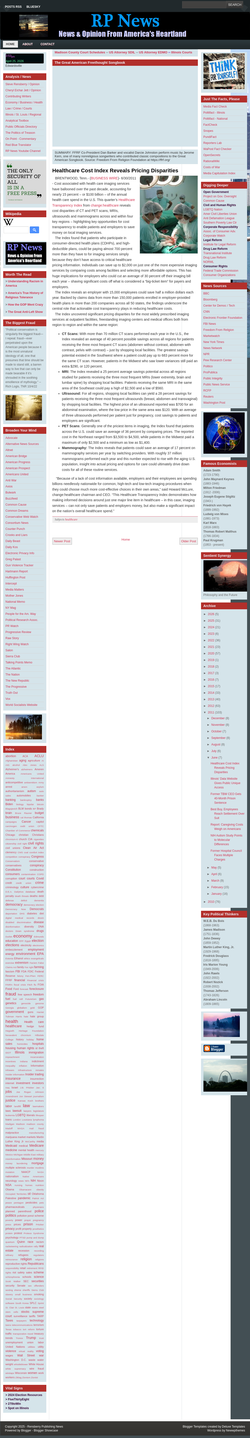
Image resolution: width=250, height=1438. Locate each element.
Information (37, 1065)
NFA (27, 1180)
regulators (38, 1255)
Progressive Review (18, 632)
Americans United (17, 474)
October (216, 731)
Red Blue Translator (18, 145)
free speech (25, 994)
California (38, 817)
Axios (9, 486)
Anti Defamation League (219, 218)
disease (39, 922)
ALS (41, 765)
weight (9, 1364)
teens (8, 1325)
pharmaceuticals (15, 1206)
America (10, 773)
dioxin (41, 918)
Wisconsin (21, 1372)
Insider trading (34, 1074)
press (8, 1224)
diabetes (32, 913)
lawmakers (38, 1106)
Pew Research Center (217, 360)
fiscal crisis (20, 984)
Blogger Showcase (46, 1430)
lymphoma (38, 1119)
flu (35, 984)
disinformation (13, 926)
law (26, 1105)
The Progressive (16, 686)
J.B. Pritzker (27, 1087)
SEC (26, 1281)
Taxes (9, 1320)
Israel (14, 1087)
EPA (40, 954)
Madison (20, 1124)
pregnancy (38, 1220)
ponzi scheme (36, 1215)
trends (9, 1338)
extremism (21, 962)
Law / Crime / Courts (19, 108)
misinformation (13, 1159)
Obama (10, 1189)
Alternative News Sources (22, 444)
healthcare (14, 1026)
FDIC (31, 971)
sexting (9, 1290)
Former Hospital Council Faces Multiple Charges (226, 855)
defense (10, 900)
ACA (25, 756)
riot (14, 1272)
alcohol (16, 765)
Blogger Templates (195, 1426)
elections (12, 945)
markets (31, 1137)
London (17, 1119)
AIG (8, 765)
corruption (11, 878)
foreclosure (36, 989)
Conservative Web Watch (22, 516)
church (23, 839)
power (18, 1220)
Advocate (12, 438)
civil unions (13, 847)
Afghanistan (12, 760)
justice (11, 1100)
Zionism (26, 1377)
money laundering (16, 1163)
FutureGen (31, 999)
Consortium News (17, 523)
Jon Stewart (25, 1096)
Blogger (26, 1430)
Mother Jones (14, 595)
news (21, 1180)
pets (41, 1202)
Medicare (36, 1145)
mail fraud (36, 1128)
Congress (37, 856)
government (15, 1012)
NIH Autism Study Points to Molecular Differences (226, 840)
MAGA (20, 1128)
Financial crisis (35, 980)
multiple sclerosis (16, 1167)
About (28, 44)
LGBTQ (20, 1115)
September (218, 738)
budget (39, 813)
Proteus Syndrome (34, 1233)
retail (22, 1268)
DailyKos (19, 891)
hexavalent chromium (18, 1035)
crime (39, 883)
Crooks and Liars (17, 535)
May (214, 867)
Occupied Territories (16, 1194)
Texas (9, 1329)
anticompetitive (14, 782)
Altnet (9, 450)
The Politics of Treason (20, 132)
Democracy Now (16, 909)
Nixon (40, 1180)
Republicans (36, 1263)
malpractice (12, 1132)
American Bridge (16, 456)
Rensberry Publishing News (45, 1426)
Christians (38, 834)
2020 (211, 653)
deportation (11, 913)
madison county (35, 1124)
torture (40, 1329)
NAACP (25, 1171)
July (213, 751)
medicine (11, 1150)
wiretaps (10, 1373)
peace (9, 1202)
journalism (38, 1096)
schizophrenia (13, 1277)
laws (8, 1110)
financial (19, 980)
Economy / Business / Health (24, 102)
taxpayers (21, 1320)
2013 (211, 699)
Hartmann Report (17, 571)
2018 (211, 666)
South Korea (22, 1303)
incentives (11, 1061)
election (38, 941)
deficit (24, 900)
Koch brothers (36, 1100)
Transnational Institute (217, 253)
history (20, 1039)
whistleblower (21, 1364)
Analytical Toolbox (17, 120)
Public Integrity (213, 378)
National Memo (15, 601)
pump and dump (35, 1237)
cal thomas (26, 817)
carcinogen (11, 826)
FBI (18, 971)
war (41, 1355)
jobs (9, 1092)
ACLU (39, 756)
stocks (25, 1311)
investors (38, 1083)
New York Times (213, 342)
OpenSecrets (211, 155)
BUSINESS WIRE (104, 178)
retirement (32, 1268)
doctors (9, 931)
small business (23, 1294)
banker (40, 795)
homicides (22, 1044)
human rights (25, 1048)
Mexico (9, 1154)
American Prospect (18, 468)
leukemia (10, 1115)
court (22, 878)
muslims (39, 1167)
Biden (9, 804)
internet (10, 1083)
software (10, 1303)
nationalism (12, 1176)
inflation (23, 1065)
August (215, 744)
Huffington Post (15, 577)
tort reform (28, 1329)
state (28, 1307)
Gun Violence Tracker (19, 565)
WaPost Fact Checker (217, 149)
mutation (10, 1172)
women (32, 1373)
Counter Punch (15, 529)
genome (39, 1003)
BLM (21, 808)
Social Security (14, 1298)
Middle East (30, 1154)
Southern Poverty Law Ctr (220, 222)
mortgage (38, 1163)
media (40, 1141)
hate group (37, 1016)
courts (31, 878)
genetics (11, 1003)
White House (36, 1364)
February (217, 887)
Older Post (188, 541)
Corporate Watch (214, 235)
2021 (211, 647)
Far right (29, 967)
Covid (40, 878)
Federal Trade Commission (220, 270)
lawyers (28, 1111)
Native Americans (33, 1176)
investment (23, 1083)
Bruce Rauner (23, 813)
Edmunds (39, 936)
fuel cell (18, 999)
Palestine (11, 1198)
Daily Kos (12, 547)
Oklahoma (38, 1193)
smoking (39, 1294)
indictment (38, 1061)
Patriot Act (38, 1198)
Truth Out (12, 692)
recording (39, 1250)
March (215, 880)
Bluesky (33, 6)
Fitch (29, 984)
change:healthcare (105, 205)
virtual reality (26, 1351)
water (40, 1359)
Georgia (10, 1007)
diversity (29, 926)
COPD (40, 874)
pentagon (19, 1202)
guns (30, 1012)
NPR (206, 354)
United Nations (15, 1346)
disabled (10, 922)
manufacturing (36, 1132)
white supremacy (16, 1368)
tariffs (32, 1316)
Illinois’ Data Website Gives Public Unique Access (225, 783)
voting (40, 1351)
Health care (34, 1022)
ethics (27, 958)
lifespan (40, 1115)
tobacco (17, 1329)
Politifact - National (215, 118)
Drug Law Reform (214, 257)
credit (9, 882)
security (10, 1285)
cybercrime (37, 887)
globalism (22, 1007)
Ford (16, 988)
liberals (30, 1115)
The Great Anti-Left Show (25, 312)
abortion (11, 756)
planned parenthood (19, 1211)
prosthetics (38, 1229)
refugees (23, 1255)
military (40, 1154)
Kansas (22, 1100)
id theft (39, 1048)
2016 (211, 679)
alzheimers (26, 769)
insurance (13, 1078)
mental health (26, 1150)
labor (9, 1106)
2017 (211, 673)
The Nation (13, 674)
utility (41, 1346)
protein (9, 1233)
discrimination (24, 922)
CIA (30, 839)
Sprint (41, 1303)
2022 (211, 640)
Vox (8, 699)
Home (10, 44)
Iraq (8, 1087)
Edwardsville (14, 65)
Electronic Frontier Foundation (222, 317)
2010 (211, 901)
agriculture (34, 760)
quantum (10, 1242)
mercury (39, 1150)
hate (26, 1016)
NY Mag (11, 608)
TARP (40, 1316)
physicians (38, 1207)
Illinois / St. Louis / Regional (23, 114)
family (20, 967)
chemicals (37, 830)
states (35, 1307)
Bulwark (11, 492)
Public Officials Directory (21, 126)
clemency (11, 852)
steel (41, 1307)
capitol (40, 821)
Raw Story (12, 638)
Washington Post (214, 402)
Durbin (9, 936)
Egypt (28, 941)
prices (17, 1224)
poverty (9, 1220)
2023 (211, 633)
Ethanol (18, 958)
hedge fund (35, 1026)
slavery (9, 1294)
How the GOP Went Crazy (25, 304)
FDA (24, 971)
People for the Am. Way (21, 614)
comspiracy (24, 856)
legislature (38, 1111)
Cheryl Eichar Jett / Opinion (23, 90)
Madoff (9, 1128)
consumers (13, 874)
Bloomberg (210, 299)
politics (11, 1215)
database (30, 891)
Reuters (208, 396)
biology (20, 804)
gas (41, 999)
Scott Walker (13, 1281)
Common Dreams (17, 510)
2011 (211, 712)
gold (32, 1007)
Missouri (26, 1159)
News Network (212, 348)
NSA (9, 1185)
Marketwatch (211, 336)
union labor (35, 1342)
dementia (39, 900)
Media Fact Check (215, 106)
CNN (206, 311)
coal (26, 852)
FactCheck (210, 124)
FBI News (209, 324)
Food (9, 989)
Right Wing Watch (17, 644)
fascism (10, 971)
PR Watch (12, 626)
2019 (211, 660)
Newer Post (62, 541)
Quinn (21, 1242)
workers (10, 1377)
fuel (8, 999)
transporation (19, 1333)
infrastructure (25, 1070)
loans (9, 1119)
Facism (33, 962)
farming (39, 967)
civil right (22, 843)
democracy (14, 904)
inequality (11, 1065)
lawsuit (17, 1110)
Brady (40, 808)
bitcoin (40, 804)
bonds (28, 808)
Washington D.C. (16, 1359)
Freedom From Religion (218, 330)
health (12, 1021)
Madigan (10, 1124)
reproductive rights (16, 1263)
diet (42, 913)
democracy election (34, 904)
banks (40, 800)
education (12, 941)
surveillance (20, 1316)
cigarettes (39, 839)
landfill (17, 1106)
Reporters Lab (212, 143)
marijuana (11, 1137)
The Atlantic (13, 668)
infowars (10, 1070)
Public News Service (216, 384)
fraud (11, 993)
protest (18, 1233)
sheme (17, 1290)
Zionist (34, 1377)
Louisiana (27, 1119)
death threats (22, 896)
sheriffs (26, 1290)
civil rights (36, 843)
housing (11, 1048)
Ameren (39, 769)
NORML (208, 262)
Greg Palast (13, 559)
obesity (40, 1189)
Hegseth (10, 1030)
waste (32, 1359)
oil (29, 1194)
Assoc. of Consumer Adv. (219, 231)
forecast (24, 989)
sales (29, 1272)
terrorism (38, 1324)
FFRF (9, 980)
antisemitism (30, 782)
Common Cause (16, 504)
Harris (19, 1016)
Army (41, 782)
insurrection (37, 1078)
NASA (40, 1172)
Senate (21, 1285)
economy (22, 935)
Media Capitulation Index (219, 173)
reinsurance (12, 1259)
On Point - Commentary (21, 139)
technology (37, 1320)
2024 (211, 627)
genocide (26, 1003)
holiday (30, 1039)
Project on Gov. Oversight (220, 196)
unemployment (14, 1342)
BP (34, 808)
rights (8, 1272)
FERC (40, 976)
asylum (40, 787)
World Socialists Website (22, 705)
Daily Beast (13, 541)
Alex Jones (29, 765)
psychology (12, 1237)
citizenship (11, 843)
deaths (34, 896)
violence (11, 1351)
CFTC (41, 826)
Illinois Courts (181, 52)
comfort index (36, 852)
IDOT (8, 1052)
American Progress (18, 462)
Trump (31, 1338)
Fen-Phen (30, 976)
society (28, 1298)
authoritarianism (15, 791)
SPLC (33, 1303)
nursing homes (23, 1185)
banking (11, 800)
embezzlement (14, 949)
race (30, 1242)
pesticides (31, 1202)
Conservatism (13, 861)
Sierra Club (13, 656)
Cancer (26, 821)
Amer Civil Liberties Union (220, 214)
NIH (33, 1180)
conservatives (14, 865)
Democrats (37, 909)
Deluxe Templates (233, 1426)
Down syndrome (25, 931)
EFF (21, 941)
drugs (40, 931)
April (214, 874)
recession (23, 1250)
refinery (9, 1255)
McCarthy (30, 1141)
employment (36, 949)
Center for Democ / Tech (219, 305)
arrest (9, 786)
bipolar (30, 804)
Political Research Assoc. (22, 620)
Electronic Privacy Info (20, 553)
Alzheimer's (12, 769)
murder (30, 1167)
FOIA (41, 984)
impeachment (13, 1057)
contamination (28, 874)
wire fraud (36, 1368)
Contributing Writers (18, 96)
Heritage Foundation (31, 1030)
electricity (26, 945)
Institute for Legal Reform (219, 244)
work (41, 1372)
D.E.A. (9, 891)
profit (18, 1228)
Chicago (10, 834)
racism (40, 1241)
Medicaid (11, 1145)
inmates (40, 1070)
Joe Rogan (23, 1092)
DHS (22, 913)
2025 (211, 620)
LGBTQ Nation (213, 209)
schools (26, 1276)
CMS (20, 852)
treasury (39, 1333)
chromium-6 (12, 839)
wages (9, 1355)
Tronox (19, 1338)
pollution (22, 1215)
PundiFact (210, 137)
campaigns (11, 821)
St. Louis (19, 1307)
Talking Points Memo (19, 662)
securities (38, 1281)
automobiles (24, 795)
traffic (9, 1333)
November (218, 725)
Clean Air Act (33, 848)
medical (23, 1145)
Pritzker (40, 1224)
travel (30, 1333)
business (12, 817)
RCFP (207, 390)
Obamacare (25, 1189)
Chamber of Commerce (18, 830)
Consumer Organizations (219, 275)
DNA (41, 926)
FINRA (9, 984)
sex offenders (36, 1285)
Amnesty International (25, 778)
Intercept (11, 583)
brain (9, 813)
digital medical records (20, 918)
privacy (10, 1228)
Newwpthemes (235, 1430)
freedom (38, 994)
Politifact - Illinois (214, 112)
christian (23, 834)
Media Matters (15, 589)
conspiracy (37, 865)
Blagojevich (11, 808)
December (218, 718)
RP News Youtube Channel (23, 151)
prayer (27, 1220)
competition (11, 856)
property (27, 1228)
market (22, 1137)
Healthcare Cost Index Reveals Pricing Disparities (115, 170)
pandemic (24, 1198)
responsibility (12, 1268)
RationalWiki (211, 161)
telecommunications (22, 1325)
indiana (24, 1061)
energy (10, 954)
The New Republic (17, 680)
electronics (38, 945)
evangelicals (37, 958)
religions (39, 1259)
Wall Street (26, 1355)
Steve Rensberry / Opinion (23, 84)
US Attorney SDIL (122, 52)
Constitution (13, 869)
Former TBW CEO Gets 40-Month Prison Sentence (225, 798)
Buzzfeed (12, 498)
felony (20, 976)
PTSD (22, 1237)
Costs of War (211, 167)
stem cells (12, 1312)
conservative (36, 861)
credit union (23, 883)
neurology (11, 1180)
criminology (12, 887)
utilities (31, 1347)
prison (28, 1224)
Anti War (11, 480)
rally (36, 1246)
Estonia (9, 958)
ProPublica (210, 372)
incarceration (37, 1057)
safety (21, 1272)
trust (41, 1338)
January (216, 893)
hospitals (38, 1043)
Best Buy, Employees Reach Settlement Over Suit (227, 814)
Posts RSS (13, 6)
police (39, 1211)
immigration (36, 1052)
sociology (39, 1298)
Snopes (208, 131)
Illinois (19, 1052)
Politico (208, 366)
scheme (38, 1272)
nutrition (39, 1185)
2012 (211, 706)
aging (22, 760)
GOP (41, 1007)
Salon (9, 650)
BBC (206, 293)
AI (42, 760)
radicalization (26, 1246)
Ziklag (18, 1377)
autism (31, 791)
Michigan (18, 1154)
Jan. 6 (40, 1087)
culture (24, 887)
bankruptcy (26, 800)
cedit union (27, 826)
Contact (47, 44)
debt (41, 896)
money (38, 1159)
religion (26, 1259)
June (214, 757)
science (39, 1277)
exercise (10, 962)
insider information (15, 1074)
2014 (211, 692)
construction (37, 869)
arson (24, 787)
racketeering (12, 1246)
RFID (41, 1268)
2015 (211, 686)
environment (25, 954)
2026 (211, 614)
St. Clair (10, 1307)
